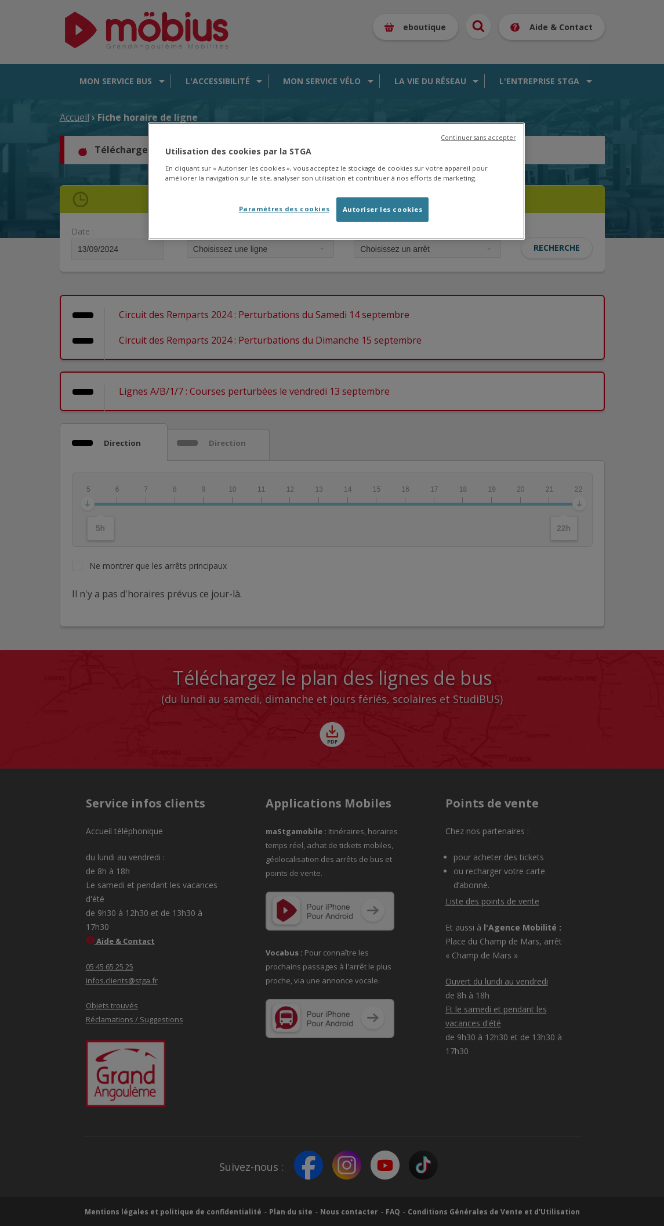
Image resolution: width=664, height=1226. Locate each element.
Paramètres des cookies (284, 208)
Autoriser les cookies (383, 209)
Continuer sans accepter (478, 138)
